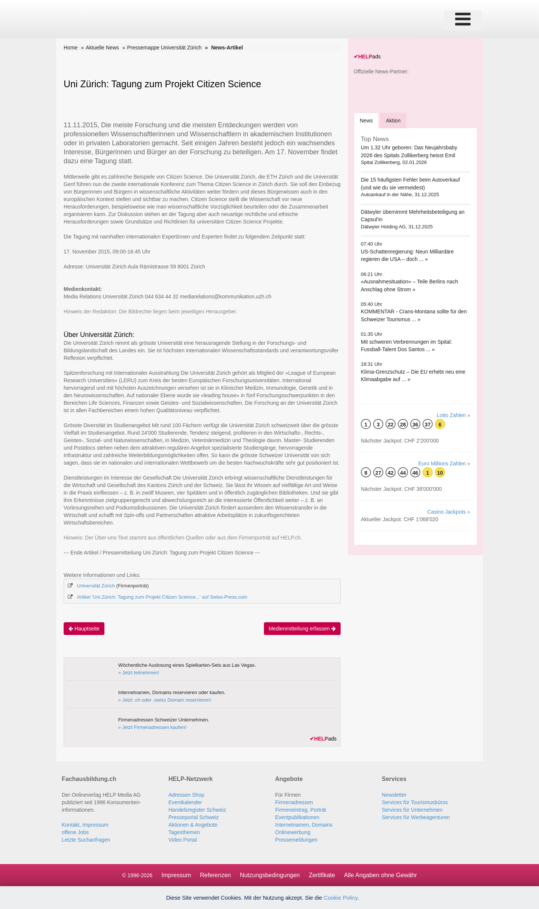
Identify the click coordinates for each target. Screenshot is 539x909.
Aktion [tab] (393, 121)
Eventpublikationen (297, 817)
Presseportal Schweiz (193, 817)
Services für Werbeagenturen (416, 817)
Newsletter (394, 795)
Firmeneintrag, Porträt (300, 810)
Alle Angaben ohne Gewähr (380, 875)
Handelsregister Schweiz (197, 810)
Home (70, 48)
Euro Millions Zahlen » (444, 463)
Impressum (176, 875)
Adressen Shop (186, 795)
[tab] (366, 120)
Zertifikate (322, 875)
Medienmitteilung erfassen (302, 629)
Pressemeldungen (296, 840)
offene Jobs (75, 832)
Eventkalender (185, 802)
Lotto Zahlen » (453, 415)
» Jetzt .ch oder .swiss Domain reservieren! (164, 700)
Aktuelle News (102, 48)
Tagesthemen (184, 832)
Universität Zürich (96, 586)
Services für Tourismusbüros (415, 802)
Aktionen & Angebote (192, 825)
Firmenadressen (294, 802)
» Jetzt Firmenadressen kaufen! (152, 727)
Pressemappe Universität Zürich (164, 48)
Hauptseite (84, 629)
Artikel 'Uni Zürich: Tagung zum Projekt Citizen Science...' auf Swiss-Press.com (162, 597)
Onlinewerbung (292, 832)
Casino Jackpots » (448, 512)
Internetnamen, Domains (303, 825)
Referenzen (215, 875)
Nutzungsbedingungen (270, 875)
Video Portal (182, 840)
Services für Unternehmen (412, 810)
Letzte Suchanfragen (86, 840)
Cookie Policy (340, 897)
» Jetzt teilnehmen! (138, 672)
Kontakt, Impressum (85, 825)
